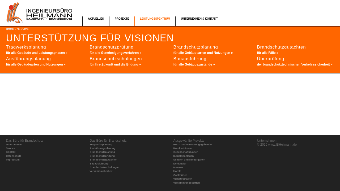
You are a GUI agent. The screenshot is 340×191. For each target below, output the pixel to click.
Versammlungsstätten (186, 182)
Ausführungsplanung (103, 148)
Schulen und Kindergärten (189, 159)
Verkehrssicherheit (101, 171)
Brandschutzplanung (102, 151)
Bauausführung (99, 163)
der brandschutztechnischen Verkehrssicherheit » (295, 64)
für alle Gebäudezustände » (194, 64)
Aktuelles (96, 18)
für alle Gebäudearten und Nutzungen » (36, 64)
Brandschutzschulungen (105, 167)
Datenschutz (13, 155)
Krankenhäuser (182, 148)
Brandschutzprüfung (102, 155)
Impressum (13, 159)
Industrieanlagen (183, 155)
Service (10, 148)
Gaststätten (180, 174)
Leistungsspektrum (155, 18)
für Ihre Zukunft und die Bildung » (115, 64)
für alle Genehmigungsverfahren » (116, 53)
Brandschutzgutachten (103, 159)
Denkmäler (179, 163)
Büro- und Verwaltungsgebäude (192, 144)
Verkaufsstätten (182, 178)
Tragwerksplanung (101, 144)
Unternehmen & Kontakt (199, 18)
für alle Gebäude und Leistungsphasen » (36, 53)
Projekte (122, 18)
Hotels (177, 171)
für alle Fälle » (267, 53)
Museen (178, 167)
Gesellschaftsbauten (185, 151)
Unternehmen (14, 144)
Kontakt (11, 151)
